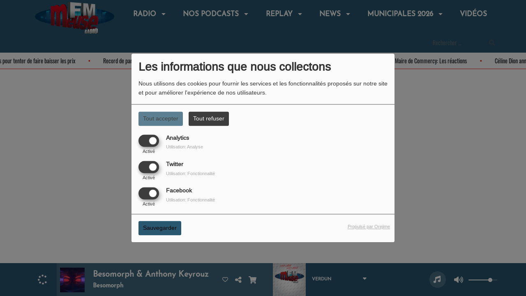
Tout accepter (160, 118)
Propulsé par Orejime (369, 227)
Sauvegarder (160, 228)
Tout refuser (208, 118)
